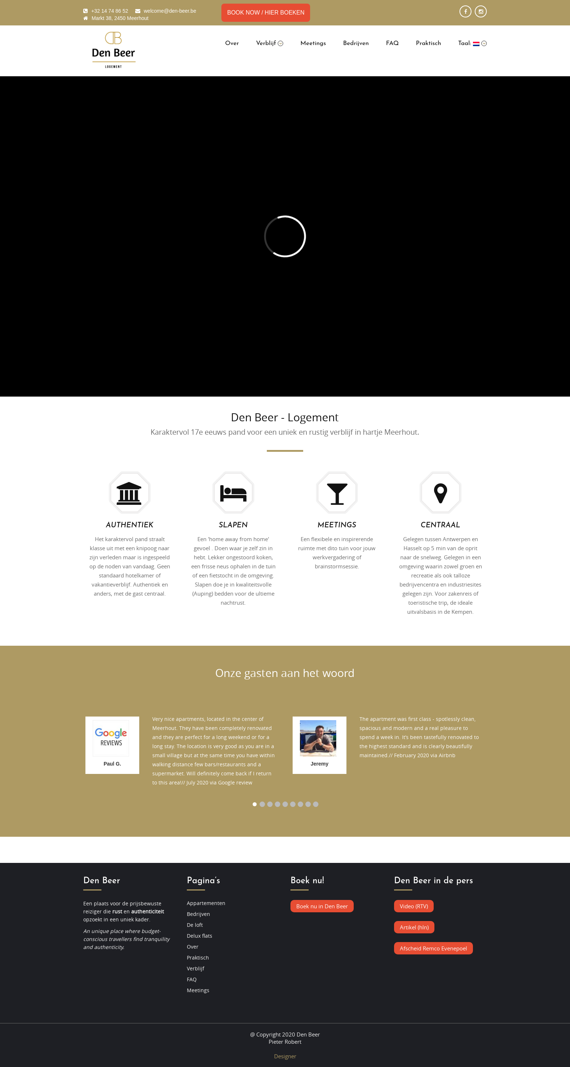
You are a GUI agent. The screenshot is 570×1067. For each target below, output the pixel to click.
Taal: (472, 43)
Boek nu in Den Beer (322, 906)
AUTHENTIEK (129, 525)
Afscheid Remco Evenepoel (433, 948)
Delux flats (199, 935)
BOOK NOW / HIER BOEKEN (265, 12)
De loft (195, 924)
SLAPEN (233, 525)
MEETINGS (336, 525)
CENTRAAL (440, 525)
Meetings (313, 43)
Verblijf (269, 43)
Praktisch (428, 43)
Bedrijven (356, 43)
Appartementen (206, 903)
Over (232, 43)
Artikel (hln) (414, 927)
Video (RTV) (414, 906)
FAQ (392, 43)
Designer (285, 1056)
